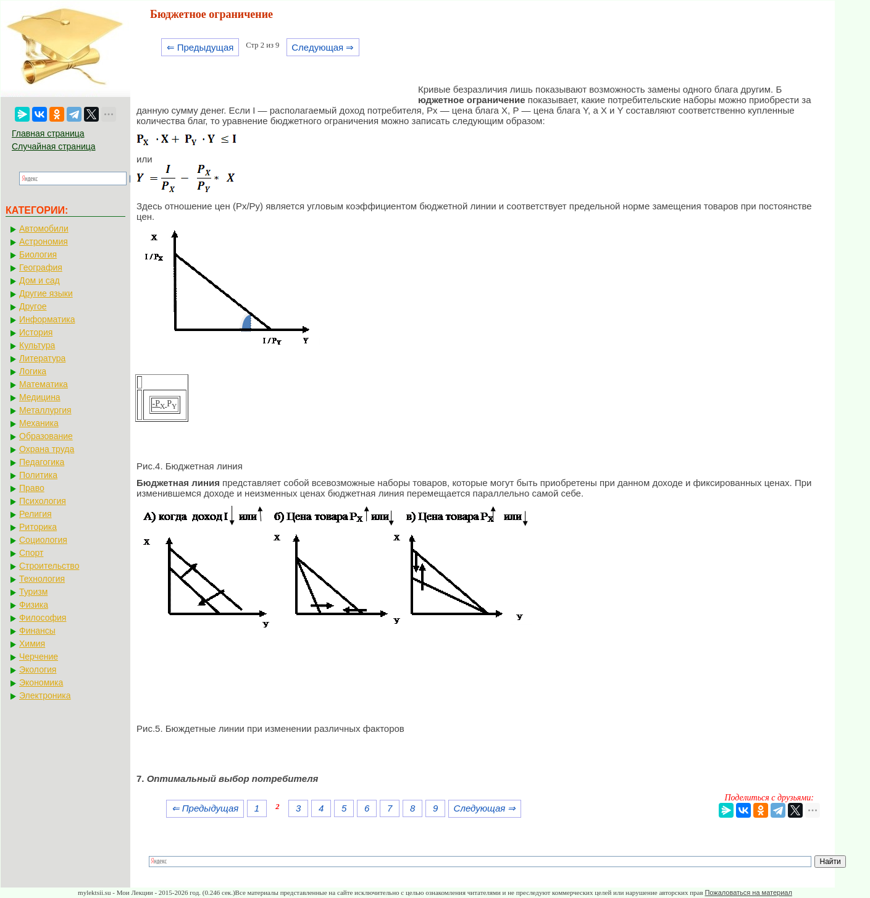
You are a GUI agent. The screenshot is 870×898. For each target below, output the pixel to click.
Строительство (49, 566)
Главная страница (48, 133)
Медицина (40, 397)
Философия (42, 618)
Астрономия (43, 241)
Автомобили (44, 228)
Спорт (31, 553)
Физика (33, 605)
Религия (35, 514)
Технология (42, 579)
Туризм (33, 592)
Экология (37, 669)
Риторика (38, 527)
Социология (43, 540)
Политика (38, 475)
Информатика (47, 319)
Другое (32, 306)
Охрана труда (46, 449)
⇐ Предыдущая (200, 47)
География (40, 267)
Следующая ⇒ (322, 47)
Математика (43, 384)
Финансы (37, 631)
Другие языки (46, 293)
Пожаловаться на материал (748, 892)
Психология (42, 501)
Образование (46, 436)
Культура (37, 345)
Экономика (41, 682)
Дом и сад (39, 280)
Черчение (38, 656)
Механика (39, 423)
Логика (32, 371)
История (35, 332)
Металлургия (45, 410)
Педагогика (41, 462)
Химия (32, 643)
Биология (38, 254)
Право (31, 488)
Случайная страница (54, 146)
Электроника (45, 695)
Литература (42, 358)
